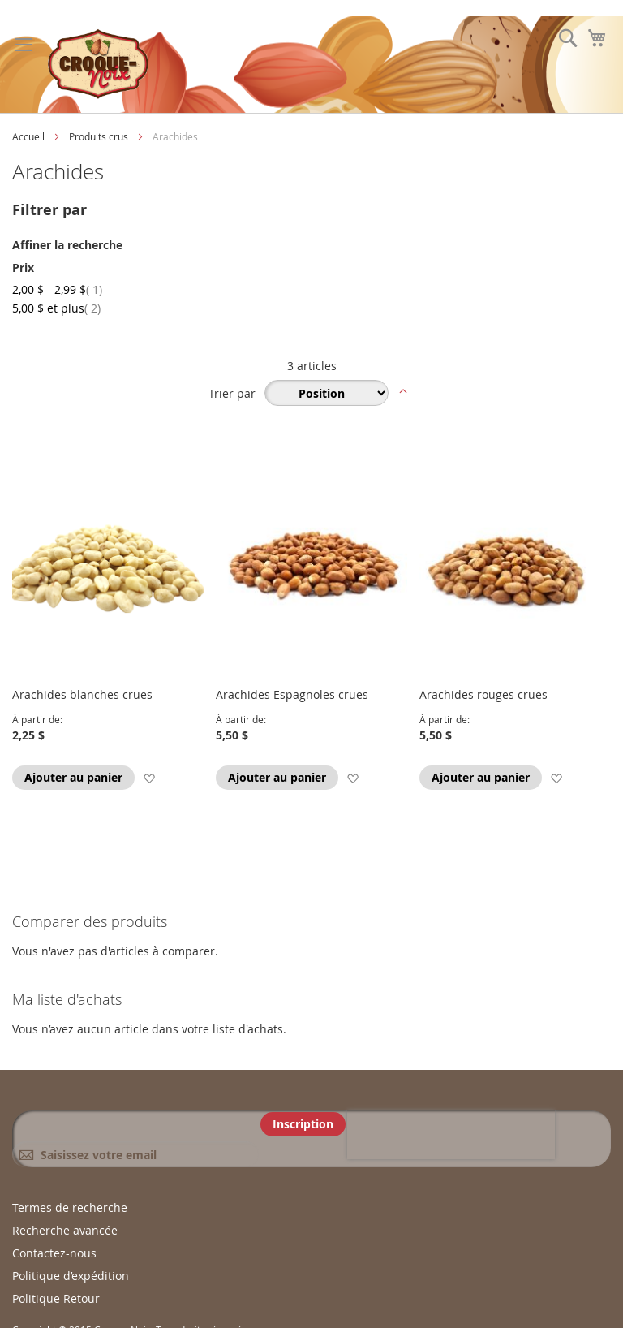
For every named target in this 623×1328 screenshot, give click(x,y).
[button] (149, 778)
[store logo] (99, 64)
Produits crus (100, 136)
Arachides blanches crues (82, 694)
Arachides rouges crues (483, 694)
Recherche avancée (65, 1230)
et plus (56, 308)
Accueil (29, 136)
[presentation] (451, 1134)
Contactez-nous (54, 1253)
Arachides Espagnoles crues (292, 694)
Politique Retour (56, 1298)
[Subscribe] (303, 1124)
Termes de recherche (69, 1207)
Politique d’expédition (70, 1275)
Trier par (232, 393)
